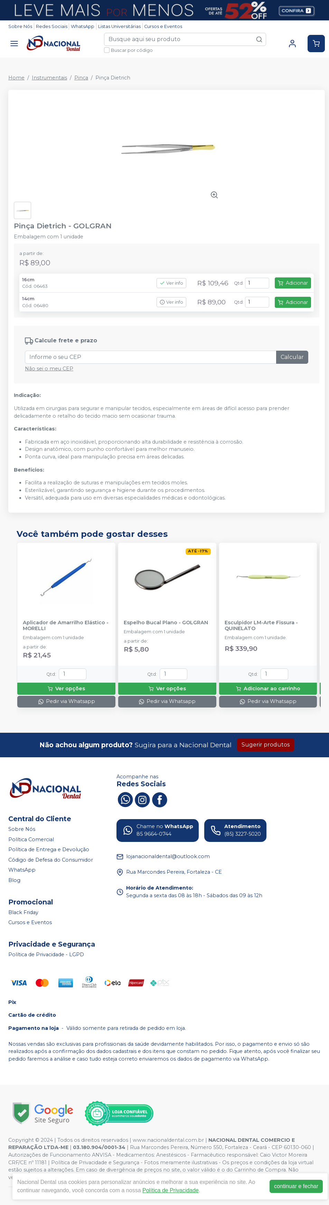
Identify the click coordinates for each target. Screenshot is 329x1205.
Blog (14, 880)
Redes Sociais (51, 26)
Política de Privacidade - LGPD (46, 954)
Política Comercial (31, 839)
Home (16, 78)
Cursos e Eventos (163, 26)
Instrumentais (49, 78)
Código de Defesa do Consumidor (50, 860)
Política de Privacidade (170, 1190)
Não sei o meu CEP (49, 369)
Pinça (81, 78)
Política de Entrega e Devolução (48, 849)
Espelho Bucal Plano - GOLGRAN (166, 623)
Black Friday (23, 912)
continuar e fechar (296, 1186)
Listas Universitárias (119, 26)
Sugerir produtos (266, 744)
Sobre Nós (20, 26)
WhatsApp (82, 26)
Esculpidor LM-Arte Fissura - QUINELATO (261, 626)
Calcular (292, 357)
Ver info (171, 283)
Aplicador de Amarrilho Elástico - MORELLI (66, 626)
